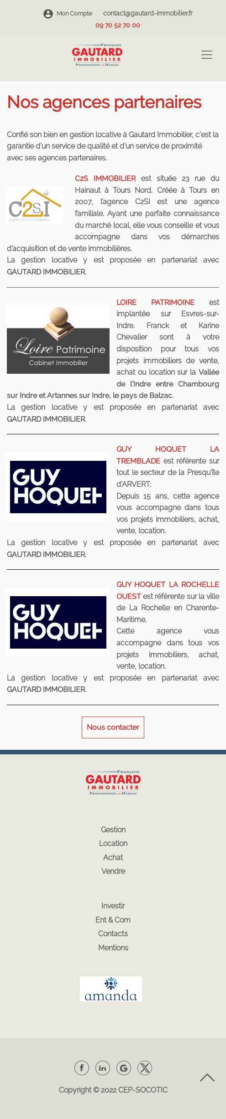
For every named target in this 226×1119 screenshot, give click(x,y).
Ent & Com (113, 920)
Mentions (113, 948)
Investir (113, 906)
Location (113, 843)
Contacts (113, 933)
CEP (125, 1090)
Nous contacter (113, 727)
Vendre (113, 871)
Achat (113, 857)
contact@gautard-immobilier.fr (148, 13)
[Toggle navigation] (206, 54)
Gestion (113, 829)
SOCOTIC (152, 1090)
